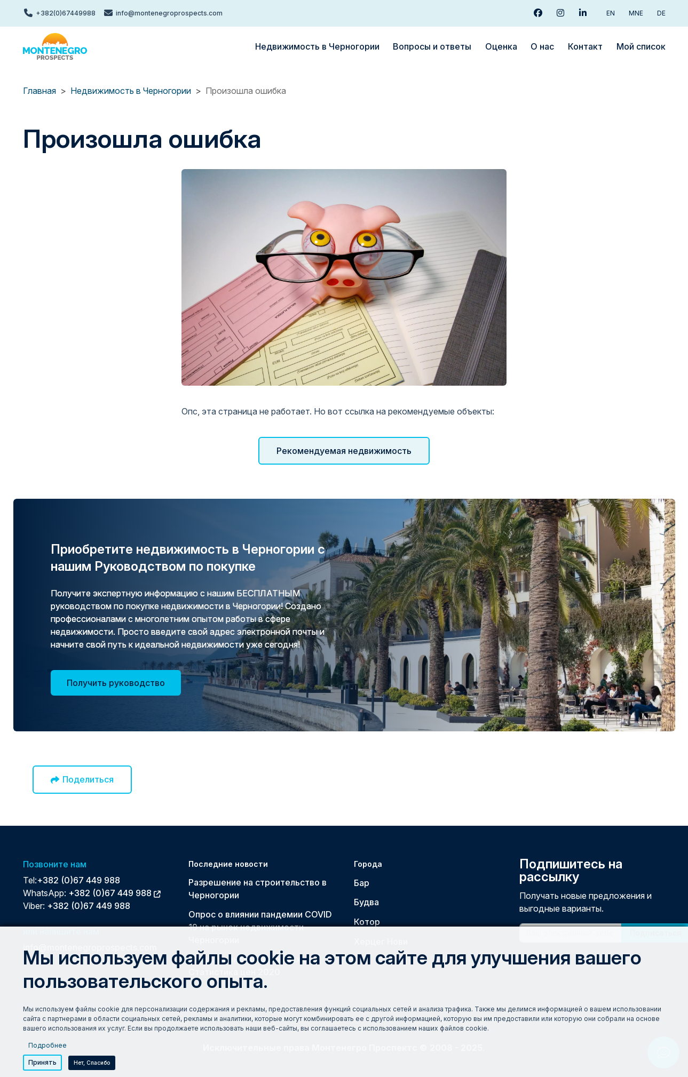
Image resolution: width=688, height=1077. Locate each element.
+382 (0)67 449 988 (78, 880)
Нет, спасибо (92, 1062)
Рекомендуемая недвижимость (344, 450)
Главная (39, 90)
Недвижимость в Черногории (130, 90)
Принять (42, 1062)
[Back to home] (55, 46)
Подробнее (47, 1045)
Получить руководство (116, 682)
